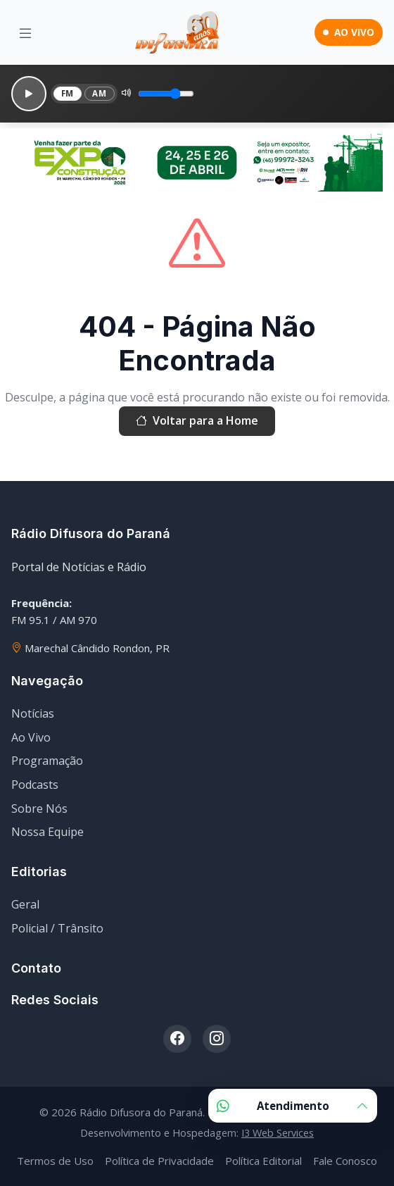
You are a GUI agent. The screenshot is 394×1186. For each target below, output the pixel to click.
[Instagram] (217, 1039)
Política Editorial (263, 1161)
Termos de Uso (55, 1161)
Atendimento (293, 1105)
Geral (25, 904)
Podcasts (34, 784)
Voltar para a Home (197, 421)
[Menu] (25, 32)
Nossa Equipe (47, 831)
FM (67, 93)
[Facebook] (177, 1039)
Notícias (32, 713)
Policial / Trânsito (57, 928)
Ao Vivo (31, 737)
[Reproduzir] (28, 93)
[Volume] (166, 93)
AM (99, 93)
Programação (47, 760)
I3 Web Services (277, 1133)
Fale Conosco (345, 1161)
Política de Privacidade (159, 1161)
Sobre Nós (39, 808)
